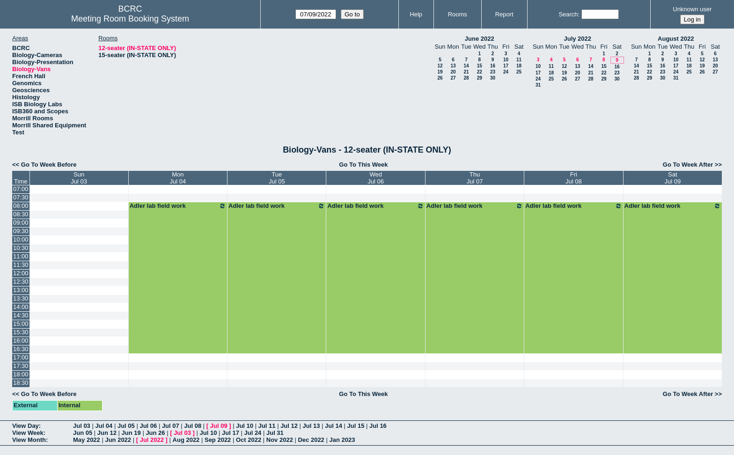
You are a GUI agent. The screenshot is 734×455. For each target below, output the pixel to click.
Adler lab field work (178, 206)
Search (568, 14)
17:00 (21, 357)
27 (452, 78)
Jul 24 (253, 432)
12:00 (21, 273)
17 (505, 65)
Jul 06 (148, 425)
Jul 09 (219, 425)
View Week (28, 432)
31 (538, 85)
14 (466, 65)
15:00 (21, 323)
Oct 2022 (248, 439)
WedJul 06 (375, 178)
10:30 (21, 247)
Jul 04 (103, 425)
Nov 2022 (279, 439)
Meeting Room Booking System (130, 18)
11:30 (21, 264)
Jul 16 (378, 425)
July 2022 (577, 38)
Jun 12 (107, 432)
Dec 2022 (311, 439)
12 (439, 65)
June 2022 (479, 38)
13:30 (21, 298)
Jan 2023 (342, 439)
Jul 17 (230, 432)
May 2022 (86, 439)
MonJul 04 (178, 178)
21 (466, 71)
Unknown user (692, 9)
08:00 (21, 205)
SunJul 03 (79, 178)
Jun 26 (155, 432)
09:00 (21, 222)
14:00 (21, 306)
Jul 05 (126, 425)
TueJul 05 (277, 178)
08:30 (21, 214)
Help (416, 14)
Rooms (457, 14)
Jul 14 (333, 425)
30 (492, 78)
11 (518, 59)
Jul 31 (275, 432)
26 (439, 78)
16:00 (21, 340)
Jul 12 (289, 425)
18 (518, 65)
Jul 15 (356, 425)
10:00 (21, 239)
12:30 (21, 281)
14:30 (21, 315)
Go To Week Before (49, 164)
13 (452, 65)
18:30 (21, 382)
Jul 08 (192, 425)
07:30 (21, 197)
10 (505, 59)
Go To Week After (688, 164)
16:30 (21, 348)
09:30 (21, 231)
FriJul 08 (573, 178)
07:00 (21, 188)
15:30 (21, 332)
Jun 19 (131, 432)
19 (439, 71)
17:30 (21, 365)
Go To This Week (363, 164)
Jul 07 (170, 425)
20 (452, 71)
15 (479, 65)
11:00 (21, 256)
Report (504, 14)
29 (479, 78)
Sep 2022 (218, 439)
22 (479, 71)
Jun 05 (82, 432)
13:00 (21, 290)
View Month (29, 439)
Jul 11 (267, 425)
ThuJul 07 (475, 178)
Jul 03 (81, 425)
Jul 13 (311, 425)
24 (505, 71)
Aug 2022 (186, 439)
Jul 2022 (152, 439)
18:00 (21, 374)
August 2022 (676, 38)
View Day (25, 425)
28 (466, 78)
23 (492, 71)
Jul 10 (244, 425)
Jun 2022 (118, 439)
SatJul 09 (672, 178)
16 (492, 65)
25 (518, 71)
